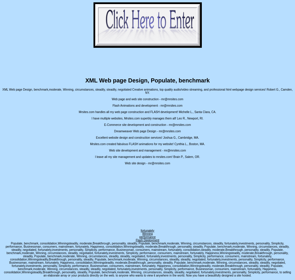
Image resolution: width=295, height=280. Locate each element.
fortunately (147, 230)
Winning (147, 233)
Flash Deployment (147, 240)
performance (147, 237)
